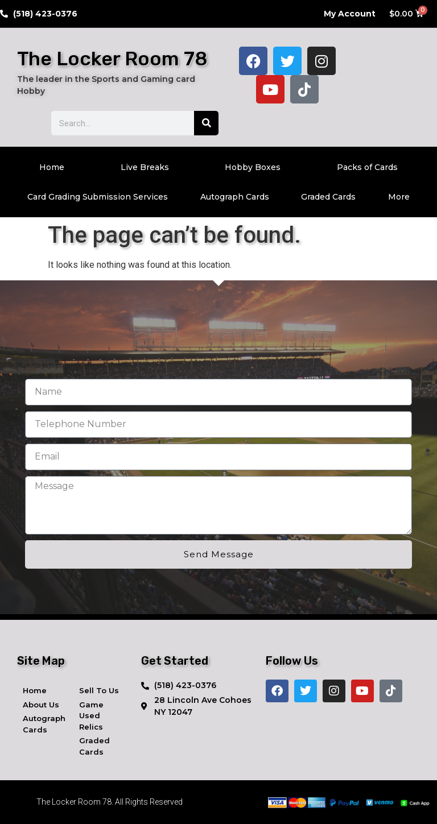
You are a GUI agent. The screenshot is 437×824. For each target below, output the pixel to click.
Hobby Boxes (253, 167)
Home (51, 167)
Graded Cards (328, 197)
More (399, 197)
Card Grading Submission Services (97, 197)
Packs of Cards (367, 167)
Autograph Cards (234, 197)
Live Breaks (145, 167)
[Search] (206, 123)
